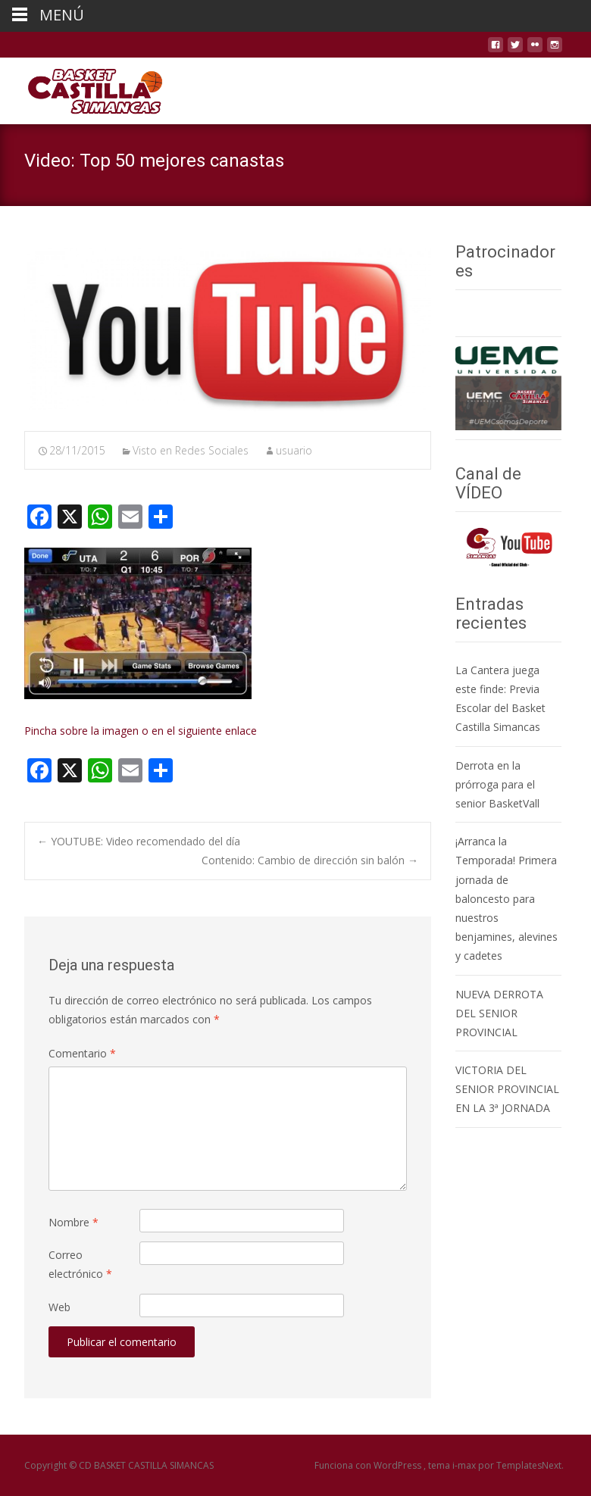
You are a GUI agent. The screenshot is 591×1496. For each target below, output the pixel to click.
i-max (465, 1465)
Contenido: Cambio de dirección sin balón (310, 860)
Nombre (73, 1222)
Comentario (82, 1053)
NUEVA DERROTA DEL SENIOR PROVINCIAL (499, 1013)
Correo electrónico (80, 1264)
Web (59, 1307)
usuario (294, 450)
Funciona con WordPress (369, 1465)
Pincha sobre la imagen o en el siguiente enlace (140, 730)
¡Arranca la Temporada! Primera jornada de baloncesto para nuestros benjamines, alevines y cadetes (506, 898)
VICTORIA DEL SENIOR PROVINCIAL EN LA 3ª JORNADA (507, 1089)
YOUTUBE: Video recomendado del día (138, 841)
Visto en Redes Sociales (191, 450)
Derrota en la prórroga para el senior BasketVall (497, 784)
